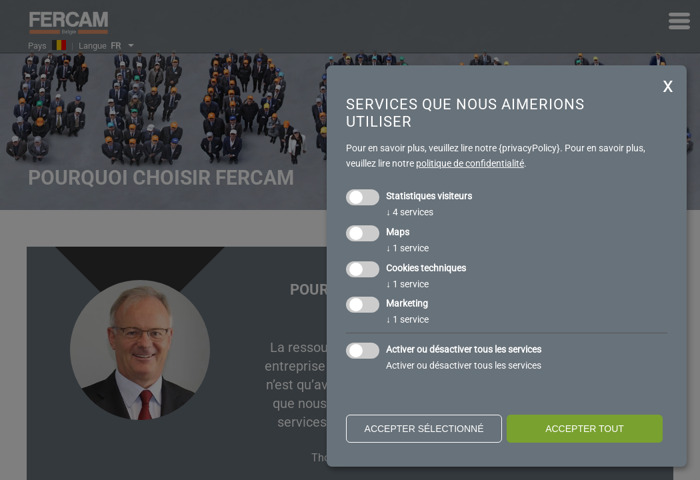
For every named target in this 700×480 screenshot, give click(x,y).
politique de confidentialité (470, 163)
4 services (409, 212)
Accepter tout (584, 428)
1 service (407, 248)
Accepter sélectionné (424, 428)
